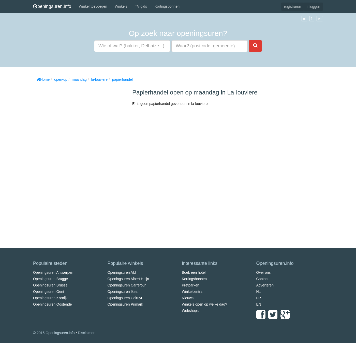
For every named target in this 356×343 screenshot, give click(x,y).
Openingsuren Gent (48, 292)
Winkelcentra (192, 292)
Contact (262, 279)
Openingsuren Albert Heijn (128, 279)
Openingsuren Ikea (123, 292)
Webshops (190, 311)
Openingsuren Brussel (50, 285)
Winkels (121, 6)
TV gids (141, 6)
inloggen (313, 7)
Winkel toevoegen (93, 6)
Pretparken (190, 285)
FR (258, 298)
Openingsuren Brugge (50, 279)
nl (304, 18)
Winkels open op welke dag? (204, 304)
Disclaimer (86, 333)
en (319, 18)
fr (312, 18)
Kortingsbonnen (167, 6)
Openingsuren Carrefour (127, 285)
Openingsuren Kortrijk (50, 298)
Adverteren (265, 285)
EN (258, 304)
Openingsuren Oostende (52, 304)
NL (258, 292)
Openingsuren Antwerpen (53, 272)
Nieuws (188, 298)
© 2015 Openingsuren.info (54, 333)
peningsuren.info (52, 6)
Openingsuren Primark (125, 304)
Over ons (263, 272)
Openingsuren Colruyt (125, 298)
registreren (292, 7)
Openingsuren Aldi (122, 272)
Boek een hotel (193, 272)
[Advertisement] (71, 160)
